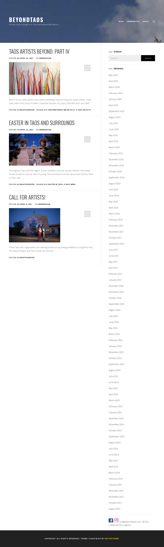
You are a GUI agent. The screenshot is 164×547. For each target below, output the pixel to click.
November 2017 (116, 231)
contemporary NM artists (61, 110)
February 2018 (115, 219)
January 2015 (115, 412)
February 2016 (115, 340)
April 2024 (113, 81)
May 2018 (113, 201)
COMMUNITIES (133, 21)
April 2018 (113, 207)
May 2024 (113, 75)
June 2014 (114, 454)
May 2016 (113, 328)
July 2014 (113, 448)
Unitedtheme (112, 539)
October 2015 (115, 358)
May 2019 (113, 135)
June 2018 (114, 195)
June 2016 (114, 322)
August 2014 (114, 442)
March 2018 (114, 213)
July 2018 (113, 189)
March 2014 (114, 472)
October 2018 (115, 171)
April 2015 (113, 394)
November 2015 (116, 352)
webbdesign (45, 58)
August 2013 (114, 508)
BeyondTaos (26, 19)
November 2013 (116, 496)
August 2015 (114, 370)
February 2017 (115, 273)
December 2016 (116, 285)
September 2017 (116, 243)
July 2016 (113, 316)
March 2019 (114, 147)
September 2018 (116, 177)
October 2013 (115, 502)
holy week (70, 184)
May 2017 (113, 261)
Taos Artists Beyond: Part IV (39, 51)
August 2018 (114, 183)
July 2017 (113, 249)
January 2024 (115, 99)
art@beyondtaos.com (130, 521)
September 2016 (116, 303)
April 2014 (113, 466)
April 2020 (113, 105)
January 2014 (115, 484)
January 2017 (115, 279)
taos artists (84, 110)
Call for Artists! (27, 197)
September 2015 (116, 364)
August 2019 (114, 117)
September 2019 (116, 111)
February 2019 (115, 153)
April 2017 (113, 267)
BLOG (121, 21)
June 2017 (114, 255)
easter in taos (55, 184)
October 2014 (115, 430)
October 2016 (115, 297)
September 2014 (116, 436)
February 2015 (115, 406)
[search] (154, 21)
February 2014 (115, 478)
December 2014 (116, 418)
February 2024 (115, 93)
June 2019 (114, 129)
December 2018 (116, 159)
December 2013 (116, 490)
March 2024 (114, 87)
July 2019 (113, 123)
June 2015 (114, 382)
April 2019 (113, 141)
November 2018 (116, 165)
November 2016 (116, 291)
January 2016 (115, 346)
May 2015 (113, 388)
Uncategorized (27, 110)
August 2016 (114, 309)
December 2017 (116, 225)
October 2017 (115, 237)
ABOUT (146, 21)
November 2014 (116, 424)
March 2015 (114, 400)
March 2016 (114, 334)
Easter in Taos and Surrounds (41, 123)
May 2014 (113, 460)
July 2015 (113, 376)
